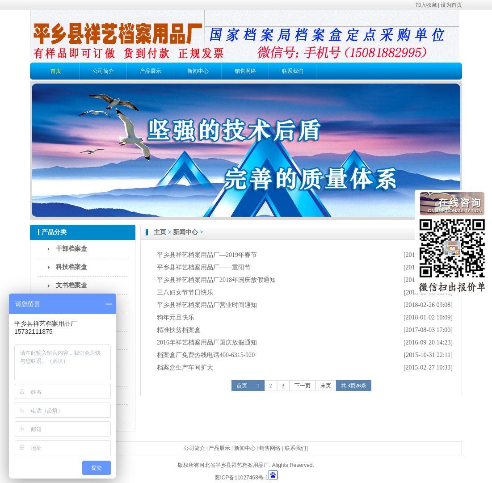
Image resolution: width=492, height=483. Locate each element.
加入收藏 (426, 5)
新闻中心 (198, 71)
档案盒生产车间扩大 (185, 367)
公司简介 (103, 71)
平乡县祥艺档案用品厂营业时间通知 (207, 305)
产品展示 (150, 71)
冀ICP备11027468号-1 (241, 478)
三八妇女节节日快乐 (185, 292)
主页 (160, 232)
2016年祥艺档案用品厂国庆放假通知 (207, 342)
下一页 (302, 385)
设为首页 (451, 5)
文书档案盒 (71, 285)
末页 (325, 385)
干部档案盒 (71, 248)
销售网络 (245, 71)
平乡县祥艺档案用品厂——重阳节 (204, 267)
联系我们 (292, 71)
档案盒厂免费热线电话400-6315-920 (206, 355)
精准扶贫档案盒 (179, 330)
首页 (55, 71)
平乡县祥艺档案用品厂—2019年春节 (207, 255)
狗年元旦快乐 (175, 317)
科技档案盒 (71, 267)
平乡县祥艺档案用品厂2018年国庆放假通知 (216, 280)
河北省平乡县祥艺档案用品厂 (234, 465)
